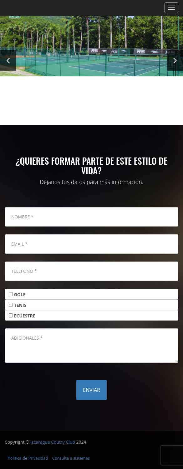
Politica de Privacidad (28, 458)
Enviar (91, 390)
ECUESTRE (24, 316)
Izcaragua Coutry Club (52, 442)
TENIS (20, 305)
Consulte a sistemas (71, 458)
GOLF (20, 294)
